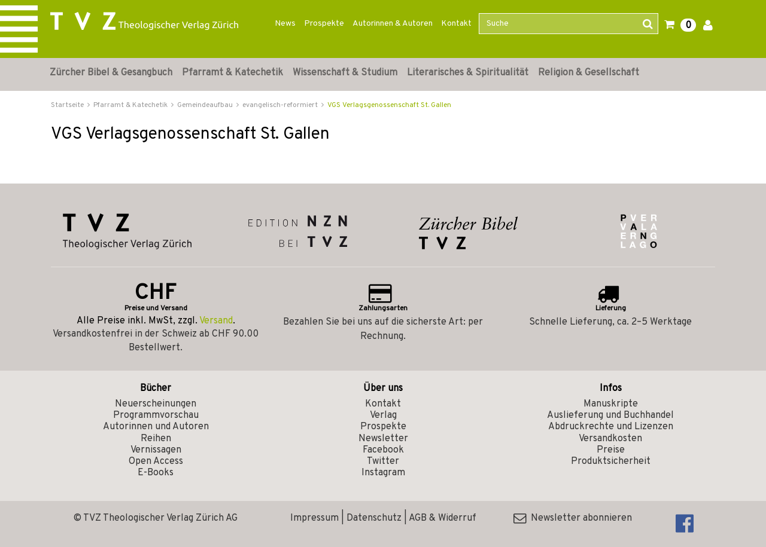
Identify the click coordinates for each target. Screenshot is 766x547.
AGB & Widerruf (442, 518)
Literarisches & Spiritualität (467, 73)
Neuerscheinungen (155, 404)
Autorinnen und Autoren (156, 427)
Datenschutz (374, 518)
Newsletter (383, 439)
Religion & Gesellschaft (588, 73)
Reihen (156, 439)
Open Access (156, 461)
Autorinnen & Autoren (392, 24)
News (285, 24)
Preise (611, 450)
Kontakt (456, 24)
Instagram (383, 473)
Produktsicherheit (611, 461)
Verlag (383, 415)
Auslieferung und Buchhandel (610, 415)
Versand (216, 321)
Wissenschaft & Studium (345, 73)
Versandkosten (610, 439)
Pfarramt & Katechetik (232, 73)
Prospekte (324, 24)
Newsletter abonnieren (572, 518)
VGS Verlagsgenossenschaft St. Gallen (389, 105)
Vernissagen (155, 450)
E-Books (156, 473)
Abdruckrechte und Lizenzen (610, 427)
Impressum (314, 518)
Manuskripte (610, 404)
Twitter (383, 461)
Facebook (383, 450)
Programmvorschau (156, 415)
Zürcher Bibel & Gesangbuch (111, 73)
